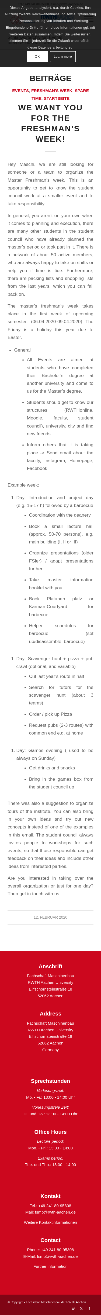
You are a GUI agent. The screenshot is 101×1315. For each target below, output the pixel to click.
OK (37, 57)
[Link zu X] (81, 1308)
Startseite (56, 98)
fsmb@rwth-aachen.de (55, 1212)
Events (20, 90)
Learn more (63, 57)
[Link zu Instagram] (73, 1308)
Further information (50, 1266)
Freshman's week (51, 90)
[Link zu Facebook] (89, 1308)
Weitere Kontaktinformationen (50, 1222)
